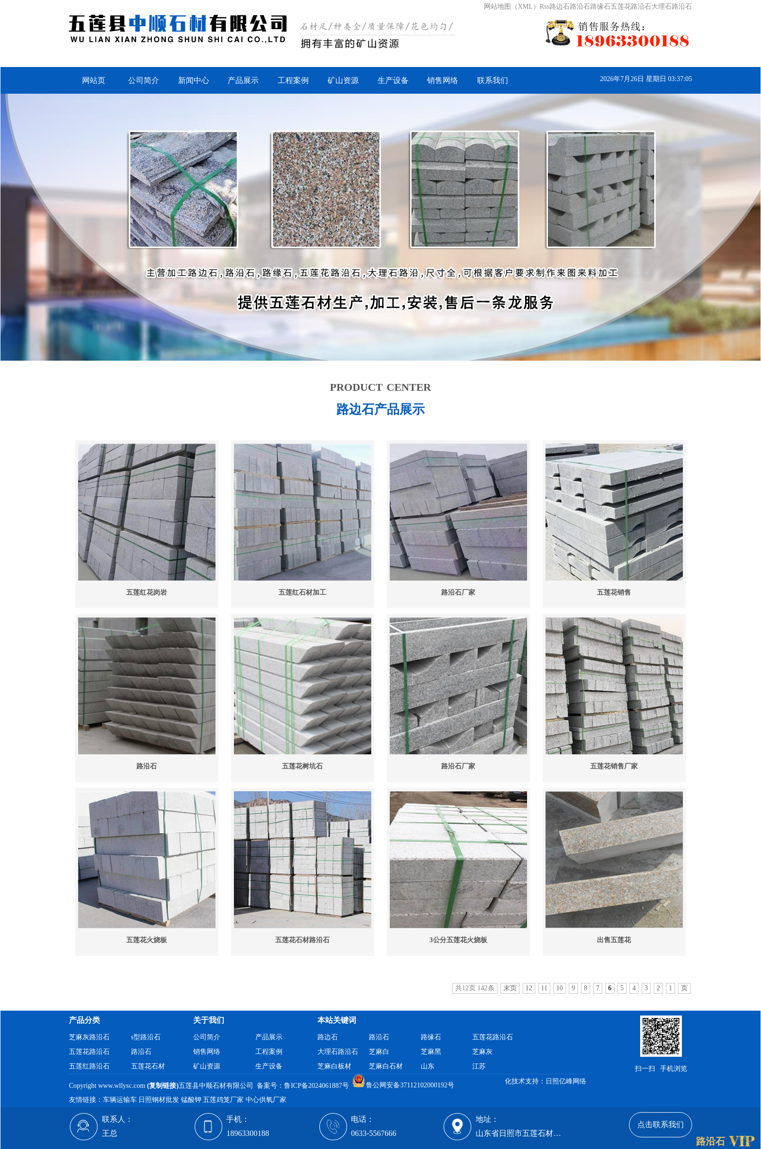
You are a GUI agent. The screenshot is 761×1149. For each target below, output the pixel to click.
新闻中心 (193, 80)
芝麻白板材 (334, 1066)
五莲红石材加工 (302, 592)
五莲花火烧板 (146, 940)
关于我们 (208, 1020)
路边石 (327, 1037)
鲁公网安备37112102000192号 (403, 1085)
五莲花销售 (614, 592)
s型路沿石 (146, 1037)
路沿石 (146, 766)
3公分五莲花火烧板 (458, 940)
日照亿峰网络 (566, 1081)
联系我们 (492, 80)
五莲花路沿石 (89, 1051)
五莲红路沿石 (89, 1066)
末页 (510, 988)
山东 (427, 1066)
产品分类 (84, 1020)
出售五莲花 (614, 940)
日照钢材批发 (159, 1099)
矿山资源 (343, 80)
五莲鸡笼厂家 (224, 1099)
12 (529, 988)
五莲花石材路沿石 (302, 940)
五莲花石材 (148, 1066)
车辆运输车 (121, 1099)
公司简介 (143, 80)
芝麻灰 (482, 1051)
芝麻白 (379, 1051)
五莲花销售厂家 (614, 766)
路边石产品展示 (380, 409)
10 (559, 988)
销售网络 (442, 80)
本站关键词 (336, 1020)
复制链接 (162, 1085)
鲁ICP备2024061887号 (316, 1085)
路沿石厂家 (458, 592)
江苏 (479, 1066)
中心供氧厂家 (267, 1099)
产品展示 (243, 80)
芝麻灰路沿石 (89, 1037)
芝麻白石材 (386, 1066)
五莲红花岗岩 (146, 592)
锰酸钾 (192, 1099)
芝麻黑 (431, 1051)
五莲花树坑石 (302, 766)
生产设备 (393, 80)
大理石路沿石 (337, 1051)
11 (544, 988)
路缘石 (431, 1037)
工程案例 (293, 80)
